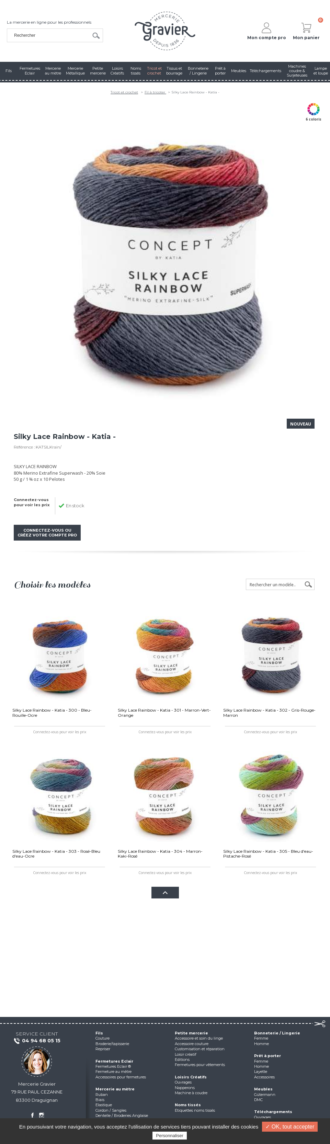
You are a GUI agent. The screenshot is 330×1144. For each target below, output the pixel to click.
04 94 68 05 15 (36, 1041)
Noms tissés (188, 1104)
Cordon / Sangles (110, 1110)
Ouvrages (183, 1082)
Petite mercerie (191, 1033)
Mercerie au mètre (115, 1089)
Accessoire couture (191, 1043)
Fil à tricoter (155, 92)
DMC (258, 1099)
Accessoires (264, 1077)
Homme (261, 1043)
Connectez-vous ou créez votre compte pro (47, 532)
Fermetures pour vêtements (200, 1064)
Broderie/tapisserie (112, 1043)
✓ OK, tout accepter (289, 1127)
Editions (182, 1059)
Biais (99, 1099)
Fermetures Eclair (114, 1061)
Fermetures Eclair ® (113, 1066)
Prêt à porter (267, 1055)
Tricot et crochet (124, 92)
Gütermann (264, 1094)
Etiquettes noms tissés (195, 1110)
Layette (260, 1071)
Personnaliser (169, 1135)
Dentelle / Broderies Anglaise (121, 1115)
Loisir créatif (185, 1054)
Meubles (263, 1089)
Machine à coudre (191, 1092)
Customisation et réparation (200, 1048)
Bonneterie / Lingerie (277, 1033)
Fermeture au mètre (113, 1071)
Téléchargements (273, 1111)
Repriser (102, 1048)
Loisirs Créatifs (191, 1077)
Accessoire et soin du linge (199, 1038)
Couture (102, 1038)
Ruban (101, 1094)
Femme (261, 1038)
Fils (99, 1033)
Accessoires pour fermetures (120, 1077)
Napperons (185, 1087)
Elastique (103, 1104)
